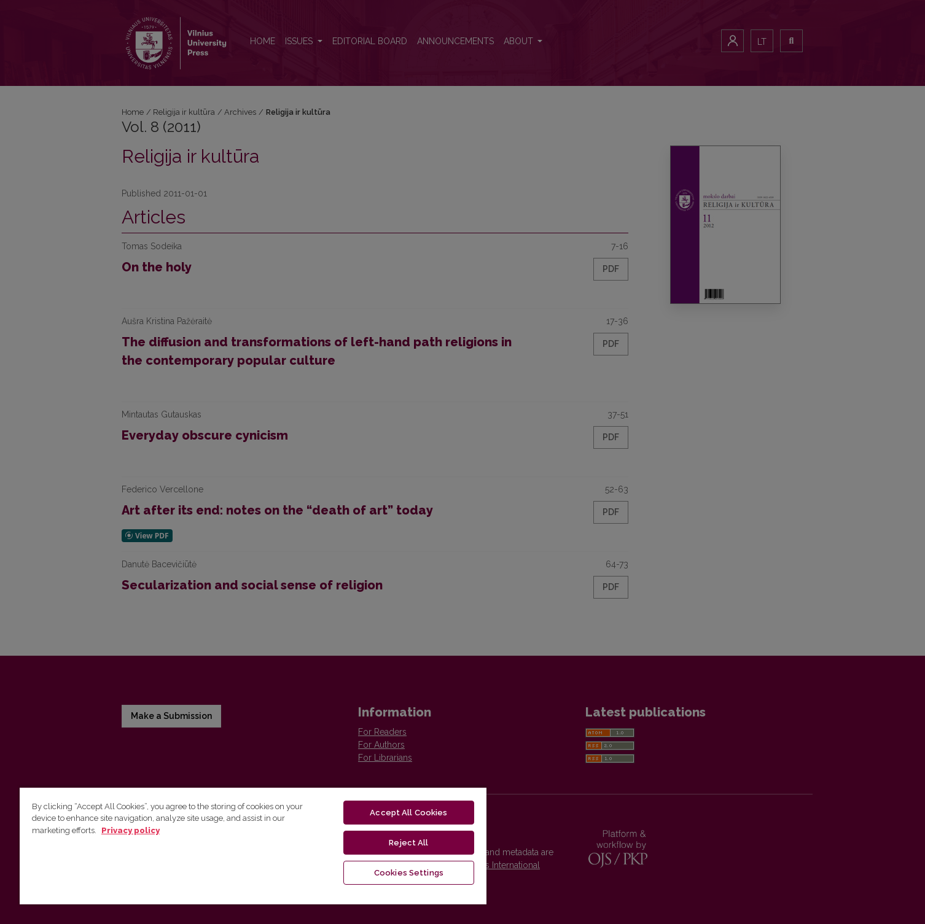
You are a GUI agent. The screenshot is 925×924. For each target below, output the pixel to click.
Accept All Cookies (408, 812)
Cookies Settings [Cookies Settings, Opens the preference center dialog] (408, 872)
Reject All (408, 842)
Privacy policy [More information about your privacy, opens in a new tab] (130, 830)
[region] (253, 845)
